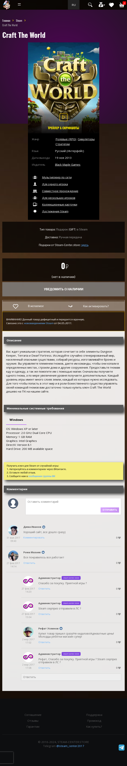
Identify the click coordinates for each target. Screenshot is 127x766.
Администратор (49, 578)
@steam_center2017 (70, 746)
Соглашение (33, 715)
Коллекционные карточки (54, 204)
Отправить (109, 509)
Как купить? (94, 726)
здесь (84, 245)
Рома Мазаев (32, 552)
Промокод (94, 720)
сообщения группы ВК (41, 476)
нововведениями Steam (39, 323)
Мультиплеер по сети (52, 177)
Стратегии (63, 144)
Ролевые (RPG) (66, 139)
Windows (16, 420)
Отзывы (32, 720)
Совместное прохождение (55, 191)
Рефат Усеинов (48, 628)
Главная (6, 20)
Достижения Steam (50, 211)
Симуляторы (86, 139)
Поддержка (94, 715)
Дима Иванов (32, 527)
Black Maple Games (67, 164)
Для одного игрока (50, 184)
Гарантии (32, 726)
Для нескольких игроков (53, 198)
